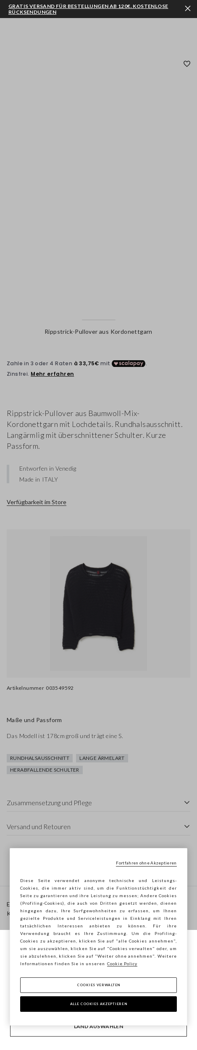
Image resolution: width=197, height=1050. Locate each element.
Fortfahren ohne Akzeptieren (146, 862)
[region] (98, 937)
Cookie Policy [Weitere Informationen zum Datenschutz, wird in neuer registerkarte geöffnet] (122, 963)
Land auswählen (98, 1026)
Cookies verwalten (98, 985)
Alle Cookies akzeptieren (98, 1004)
